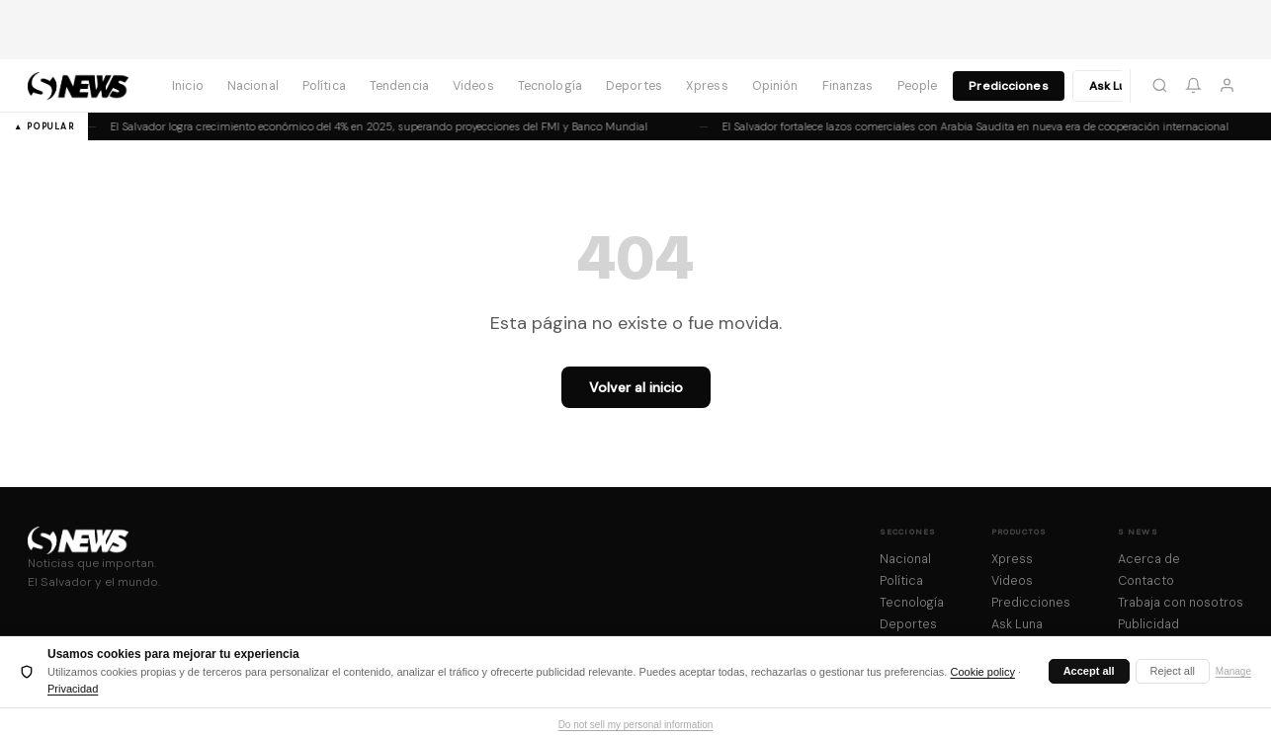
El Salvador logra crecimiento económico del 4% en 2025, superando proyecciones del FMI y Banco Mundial (364, 126)
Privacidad (72, 689)
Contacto (1146, 581)
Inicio (188, 86)
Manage (1233, 671)
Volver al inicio (636, 387)
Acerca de (1149, 559)
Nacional (253, 86)
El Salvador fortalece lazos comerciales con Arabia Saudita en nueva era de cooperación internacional (960, 126)
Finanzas (848, 86)
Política (324, 86)
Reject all (1172, 671)
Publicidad (1148, 624)
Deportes (634, 86)
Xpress (707, 86)
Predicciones (1008, 86)
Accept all (1089, 671)
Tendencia (399, 86)
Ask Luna (1115, 86)
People (917, 86)
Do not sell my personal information (636, 724)
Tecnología (550, 86)
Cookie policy (982, 672)
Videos (473, 86)
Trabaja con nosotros (1180, 603)
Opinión (775, 86)
